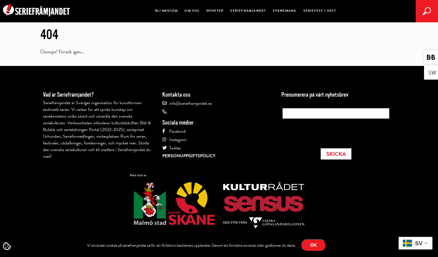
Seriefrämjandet (248, 10)
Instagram (178, 139)
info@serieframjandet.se (190, 103)
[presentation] (324, 132)
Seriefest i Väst (319, 10)
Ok (313, 245)
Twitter (175, 148)
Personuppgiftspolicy (188, 156)
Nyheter (214, 10)
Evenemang (285, 10)
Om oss (191, 10)
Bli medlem (166, 10)
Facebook (177, 131)
